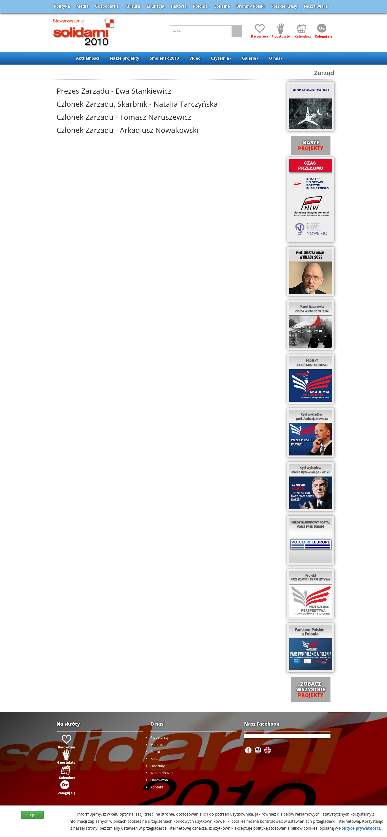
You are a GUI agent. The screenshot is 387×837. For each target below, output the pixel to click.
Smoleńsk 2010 (164, 58)
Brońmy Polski (250, 6)
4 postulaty (159, 737)
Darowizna (159, 780)
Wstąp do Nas (161, 772)
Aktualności (87, 58)
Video (194, 58)
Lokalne (222, 6)
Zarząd (324, 73)
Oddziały (157, 766)
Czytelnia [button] (221, 58)
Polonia (200, 6)
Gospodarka (107, 6)
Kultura (132, 6)
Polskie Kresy (284, 6)
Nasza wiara (316, 6)
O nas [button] (276, 58)
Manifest (157, 744)
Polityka (62, 6)
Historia (179, 6)
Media (83, 6)
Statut (155, 751)
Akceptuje (32, 814)
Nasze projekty (124, 58)
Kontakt (156, 787)
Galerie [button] (250, 58)
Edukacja (155, 6)
